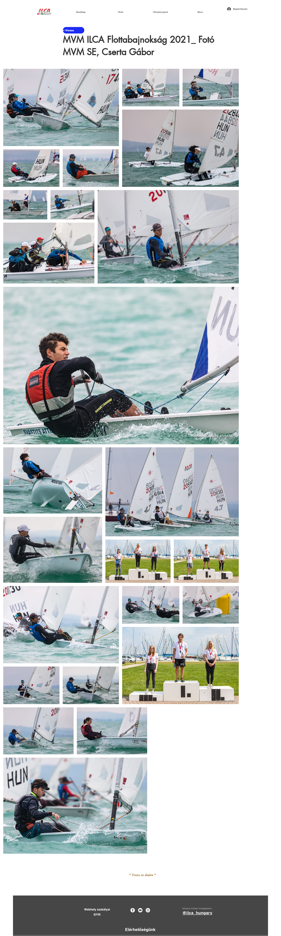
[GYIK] (97, 914)
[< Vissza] (73, 30)
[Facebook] (132, 910)
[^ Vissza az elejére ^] (142, 875)
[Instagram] (148, 910)
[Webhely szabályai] (97, 909)
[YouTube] (140, 910)
